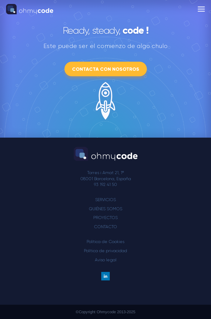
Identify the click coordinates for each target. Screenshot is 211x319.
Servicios (105, 199)
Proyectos (105, 217)
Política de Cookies (105, 241)
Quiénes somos (105, 208)
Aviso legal (105, 259)
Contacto (105, 226)
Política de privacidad (105, 250)
